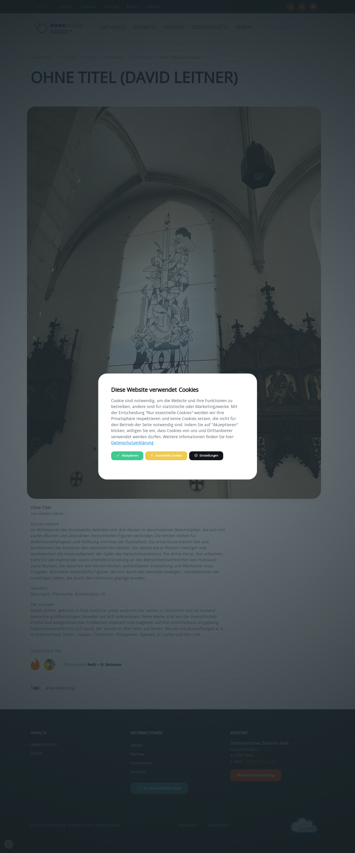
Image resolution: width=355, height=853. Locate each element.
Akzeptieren (127, 455)
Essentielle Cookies (166, 455)
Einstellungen (206, 455)
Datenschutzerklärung (132, 442)
